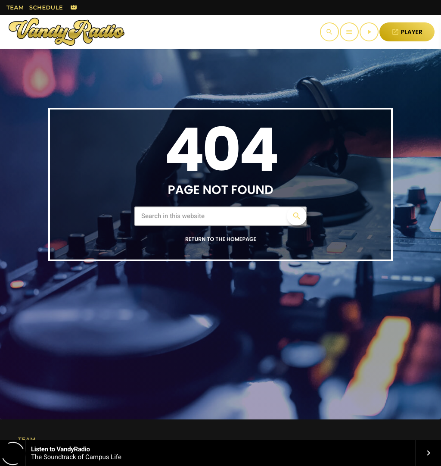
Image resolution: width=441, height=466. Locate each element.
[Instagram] (73, 8)
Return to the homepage (220, 239)
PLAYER (406, 32)
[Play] (369, 31)
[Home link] (66, 32)
